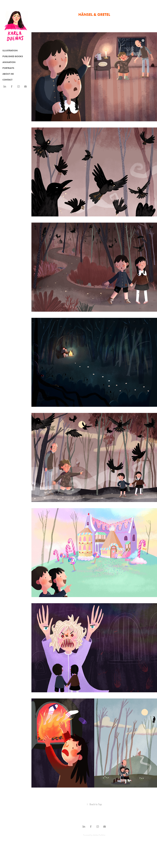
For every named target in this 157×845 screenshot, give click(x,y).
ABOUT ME (8, 74)
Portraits (8, 68)
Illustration (10, 50)
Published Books (12, 56)
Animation (8, 62)
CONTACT (7, 79)
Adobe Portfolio (99, 835)
